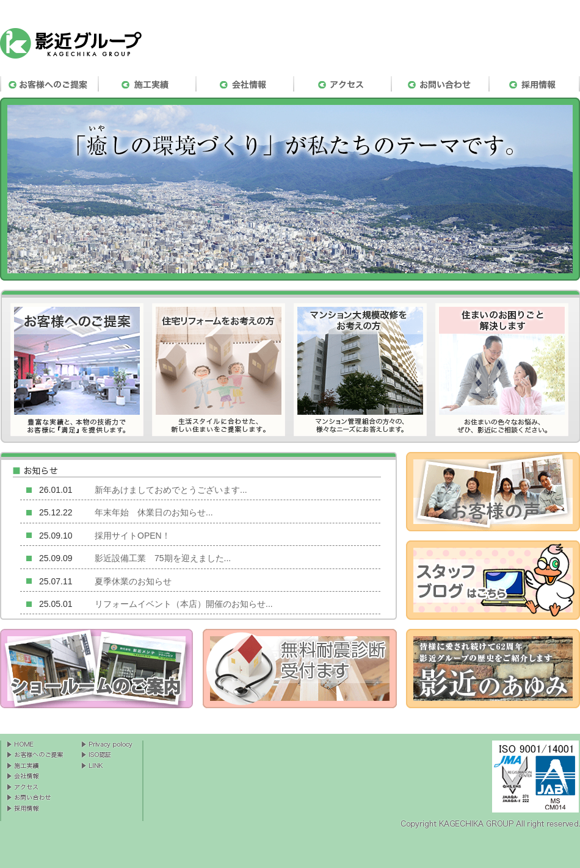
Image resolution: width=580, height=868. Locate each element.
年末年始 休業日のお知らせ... (154, 512)
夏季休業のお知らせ (133, 581)
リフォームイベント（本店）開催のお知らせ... (184, 604)
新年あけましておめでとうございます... (171, 490)
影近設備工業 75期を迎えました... (163, 558)
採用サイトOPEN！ (132, 535)
